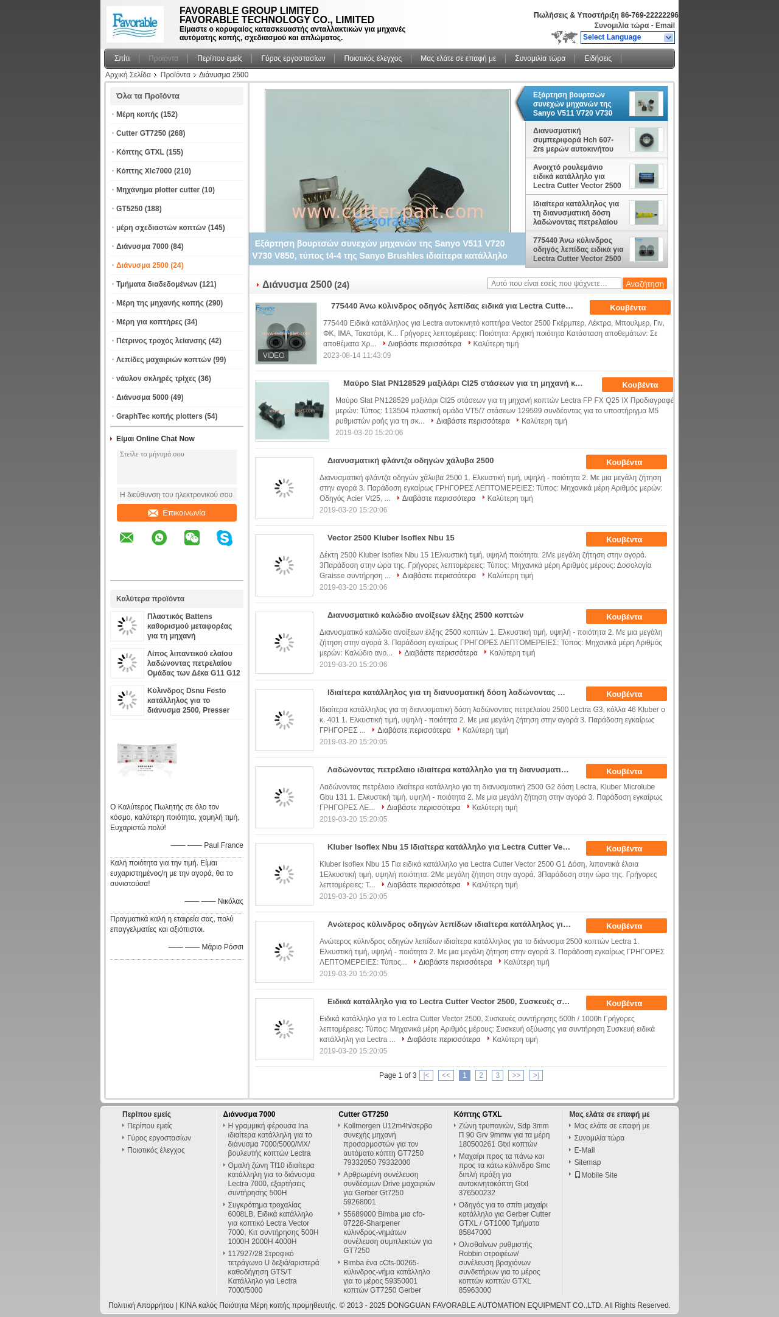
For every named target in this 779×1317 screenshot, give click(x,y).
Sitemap (587, 1162)
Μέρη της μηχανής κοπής (160, 303)
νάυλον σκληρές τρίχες (156, 378)
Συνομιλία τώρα (622, 25)
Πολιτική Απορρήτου (140, 1305)
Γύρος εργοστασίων (293, 58)
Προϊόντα (163, 58)
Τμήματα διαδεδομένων (156, 284)
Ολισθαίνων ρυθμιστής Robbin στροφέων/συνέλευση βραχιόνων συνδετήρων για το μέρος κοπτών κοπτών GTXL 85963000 (499, 1267)
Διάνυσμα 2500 (142, 265)
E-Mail (584, 1150)
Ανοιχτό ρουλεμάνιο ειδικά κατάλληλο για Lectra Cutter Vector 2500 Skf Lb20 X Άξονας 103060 (578, 176)
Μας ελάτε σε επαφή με (458, 58)
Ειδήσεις (598, 58)
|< (426, 1075)
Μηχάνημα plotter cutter (158, 190)
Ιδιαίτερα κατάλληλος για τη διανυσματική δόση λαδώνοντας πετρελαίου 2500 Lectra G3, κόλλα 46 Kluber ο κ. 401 (576, 213)
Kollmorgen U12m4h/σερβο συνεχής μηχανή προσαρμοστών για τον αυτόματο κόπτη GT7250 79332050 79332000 (387, 1144)
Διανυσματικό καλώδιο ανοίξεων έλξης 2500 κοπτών (425, 615)
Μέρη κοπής (137, 114)
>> (516, 1075)
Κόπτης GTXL (140, 152)
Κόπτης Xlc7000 (144, 171)
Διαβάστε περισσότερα (425, 344)
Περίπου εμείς (219, 58)
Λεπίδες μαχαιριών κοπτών (163, 359)
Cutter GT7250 (141, 133)
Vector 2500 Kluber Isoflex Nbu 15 (391, 537)
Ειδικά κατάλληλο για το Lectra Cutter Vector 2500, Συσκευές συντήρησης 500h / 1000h (453, 1001)
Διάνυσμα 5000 (142, 397)
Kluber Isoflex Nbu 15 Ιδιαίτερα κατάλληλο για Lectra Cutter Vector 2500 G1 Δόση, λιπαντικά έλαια (453, 846)
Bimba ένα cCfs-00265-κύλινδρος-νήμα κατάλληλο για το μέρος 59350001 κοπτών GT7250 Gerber (386, 1276)
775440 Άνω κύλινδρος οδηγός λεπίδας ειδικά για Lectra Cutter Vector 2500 (578, 249)
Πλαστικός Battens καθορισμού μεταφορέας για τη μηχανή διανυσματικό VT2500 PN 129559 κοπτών (190, 636)
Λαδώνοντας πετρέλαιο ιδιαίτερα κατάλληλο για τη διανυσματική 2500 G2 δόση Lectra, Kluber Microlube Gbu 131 (453, 769)
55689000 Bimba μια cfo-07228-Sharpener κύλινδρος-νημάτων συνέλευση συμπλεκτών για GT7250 (387, 1232)
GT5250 (129, 208)
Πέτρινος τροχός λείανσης (161, 341)
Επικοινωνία (177, 512)
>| (536, 1075)
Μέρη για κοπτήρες (149, 322)
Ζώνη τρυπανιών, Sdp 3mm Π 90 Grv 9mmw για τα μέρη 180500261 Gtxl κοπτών (504, 1135)
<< (446, 1075)
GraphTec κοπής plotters (159, 416)
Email (665, 25)
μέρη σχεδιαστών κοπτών (161, 227)
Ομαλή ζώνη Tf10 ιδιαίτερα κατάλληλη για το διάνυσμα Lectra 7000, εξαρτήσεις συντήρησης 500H (271, 1179)
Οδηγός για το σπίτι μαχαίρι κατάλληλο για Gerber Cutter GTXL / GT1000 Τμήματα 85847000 (505, 1219)
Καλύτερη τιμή (496, 344)
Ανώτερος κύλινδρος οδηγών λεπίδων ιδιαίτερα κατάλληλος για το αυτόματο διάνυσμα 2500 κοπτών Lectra (453, 924)
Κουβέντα (636, 308)
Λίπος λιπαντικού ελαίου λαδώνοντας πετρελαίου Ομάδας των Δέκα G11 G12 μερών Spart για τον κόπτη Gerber (193, 673)
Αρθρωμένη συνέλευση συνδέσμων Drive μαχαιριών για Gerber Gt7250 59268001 (389, 1188)
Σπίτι (122, 58)
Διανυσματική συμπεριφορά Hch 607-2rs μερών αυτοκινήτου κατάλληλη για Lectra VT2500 (573, 140)
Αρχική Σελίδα (128, 75)
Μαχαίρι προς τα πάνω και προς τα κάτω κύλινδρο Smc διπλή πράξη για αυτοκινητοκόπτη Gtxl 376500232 (505, 1174)
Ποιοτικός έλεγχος (373, 58)
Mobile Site (595, 1175)
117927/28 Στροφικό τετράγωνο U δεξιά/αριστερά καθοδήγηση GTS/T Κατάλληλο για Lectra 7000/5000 (274, 1271)
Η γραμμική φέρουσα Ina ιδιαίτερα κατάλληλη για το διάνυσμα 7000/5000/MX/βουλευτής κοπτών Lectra (270, 1140)
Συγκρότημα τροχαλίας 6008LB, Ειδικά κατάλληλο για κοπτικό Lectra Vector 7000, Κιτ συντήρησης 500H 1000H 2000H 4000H (273, 1223)
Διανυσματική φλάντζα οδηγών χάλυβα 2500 (410, 460)
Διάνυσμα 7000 (142, 246)
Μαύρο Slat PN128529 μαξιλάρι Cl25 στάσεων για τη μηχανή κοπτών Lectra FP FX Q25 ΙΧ (469, 383)
